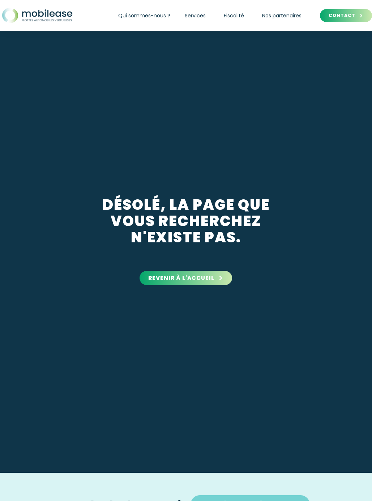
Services (197, 15)
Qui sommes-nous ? (144, 15)
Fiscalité (236, 15)
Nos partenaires (282, 15)
